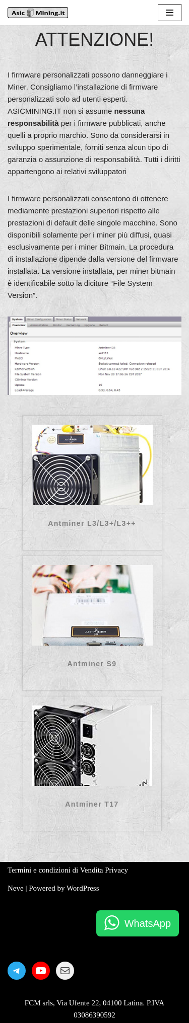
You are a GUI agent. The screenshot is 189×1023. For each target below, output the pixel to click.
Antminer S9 (92, 664)
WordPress (83, 888)
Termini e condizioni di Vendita (55, 870)
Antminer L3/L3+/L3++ (92, 523)
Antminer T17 (91, 804)
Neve (16, 888)
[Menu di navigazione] (169, 12)
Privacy (116, 870)
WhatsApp (147, 923)
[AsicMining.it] (38, 12)
